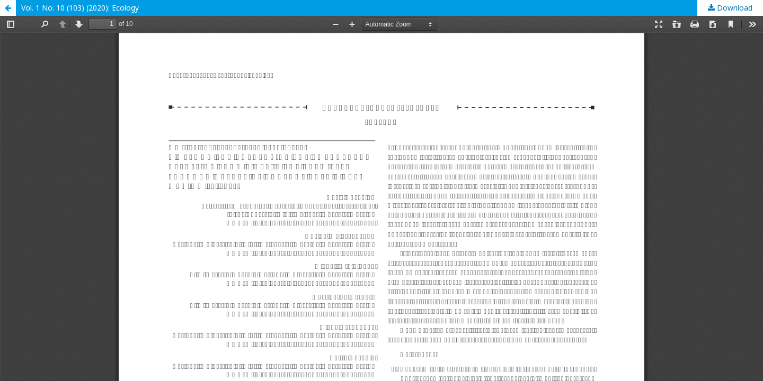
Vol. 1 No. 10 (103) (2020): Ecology (80, 8)
